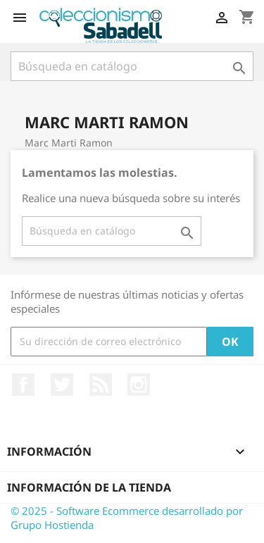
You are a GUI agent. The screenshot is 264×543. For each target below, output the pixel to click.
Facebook (23, 384)
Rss (100, 384)
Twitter (62, 384)
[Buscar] (132, 66)
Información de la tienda (89, 487)
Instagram (138, 384)
